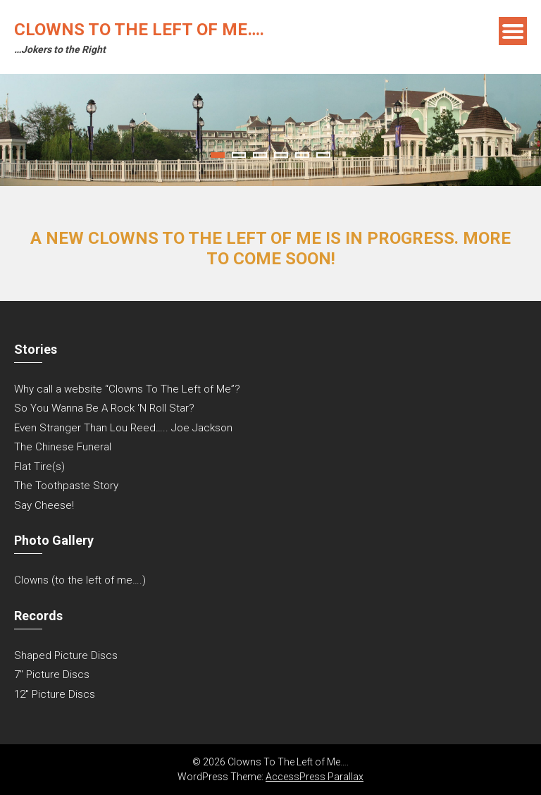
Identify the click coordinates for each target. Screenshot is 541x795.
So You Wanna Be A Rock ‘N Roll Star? (104, 408)
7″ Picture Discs (51, 674)
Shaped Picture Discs (66, 655)
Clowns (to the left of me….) (80, 580)
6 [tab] (323, 155)
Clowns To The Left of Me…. (139, 29)
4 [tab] (281, 155)
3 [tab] (260, 155)
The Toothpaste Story (66, 485)
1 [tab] (218, 155)
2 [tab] (239, 155)
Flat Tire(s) (39, 466)
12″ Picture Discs (54, 694)
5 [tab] (302, 155)
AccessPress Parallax (314, 776)
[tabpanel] (270, 130)
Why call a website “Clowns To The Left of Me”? (127, 389)
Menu (513, 31)
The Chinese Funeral (62, 446)
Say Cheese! (44, 505)
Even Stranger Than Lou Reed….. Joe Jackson (123, 427)
